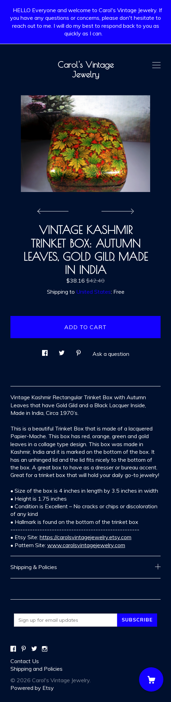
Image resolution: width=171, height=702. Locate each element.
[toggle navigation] (156, 65)
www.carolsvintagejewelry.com (86, 545)
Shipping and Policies (36, 668)
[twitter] (34, 649)
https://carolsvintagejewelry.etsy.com (85, 537)
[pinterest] (23, 649)
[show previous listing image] (54, 209)
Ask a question (110, 353)
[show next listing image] (116, 209)
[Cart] (151, 679)
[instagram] (44, 649)
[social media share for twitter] (62, 351)
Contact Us (24, 661)
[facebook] (13, 649)
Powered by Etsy (32, 687)
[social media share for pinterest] (78, 351)
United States (93, 291)
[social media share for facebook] (45, 351)
